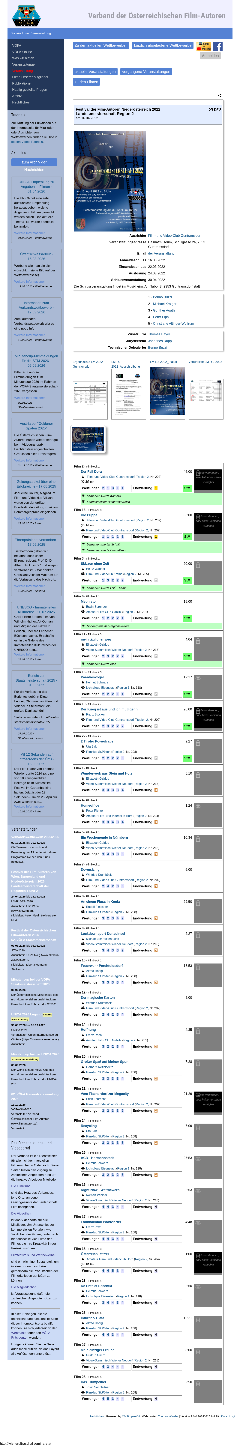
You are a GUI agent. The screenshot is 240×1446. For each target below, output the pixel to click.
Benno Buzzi (162, 297)
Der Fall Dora (91, 472)
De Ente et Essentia (96, 1286)
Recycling (89, 1126)
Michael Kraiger (164, 304)
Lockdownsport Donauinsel (103, 934)
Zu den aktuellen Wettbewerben (101, 45)
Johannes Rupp (160, 341)
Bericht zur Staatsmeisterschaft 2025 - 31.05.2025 (36, 680)
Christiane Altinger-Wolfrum (173, 323)
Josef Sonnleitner (95, 1387)
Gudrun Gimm (93, 1355)
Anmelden (210, 56)
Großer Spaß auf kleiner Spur (104, 1062)
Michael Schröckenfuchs (100, 938)
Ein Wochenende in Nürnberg (104, 837)
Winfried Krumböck (96, 874)
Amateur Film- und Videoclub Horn (107, 815)
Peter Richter (92, 810)
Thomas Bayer (159, 334)
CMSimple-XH (131, 1416)
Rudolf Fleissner (94, 906)
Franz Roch (91, 1035)
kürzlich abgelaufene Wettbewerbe (162, 45)
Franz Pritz (91, 1227)
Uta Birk (89, 746)
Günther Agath (164, 310)
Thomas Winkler (168, 1416)
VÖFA (16, 45)
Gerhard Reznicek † (97, 1067)
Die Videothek (21, 1213)
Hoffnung (88, 1030)
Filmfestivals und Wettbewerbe (33, 1255)
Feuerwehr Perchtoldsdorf (102, 966)
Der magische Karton (98, 997)
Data (224, 1416)
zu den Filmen (86, 82)
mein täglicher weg (96, 639)
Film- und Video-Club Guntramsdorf (174, 236)
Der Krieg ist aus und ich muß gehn (109, 709)
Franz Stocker (93, 714)
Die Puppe (89, 515)
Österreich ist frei (95, 1254)
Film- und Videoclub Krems (101, 574)
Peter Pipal (161, 317)
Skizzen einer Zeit (95, 564)
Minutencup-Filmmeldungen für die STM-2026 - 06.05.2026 (36, 360)
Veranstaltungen (24, 64)
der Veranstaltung (161, 253)
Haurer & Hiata (92, 1318)
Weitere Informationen (30, 233)
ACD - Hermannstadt (97, 1158)
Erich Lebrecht (93, 1099)
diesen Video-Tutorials (27, 142)
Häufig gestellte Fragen (29, 89)
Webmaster (19, 1333)
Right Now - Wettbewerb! (101, 1190)
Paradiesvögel (92, 677)
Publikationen (22, 83)
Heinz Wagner (93, 568)
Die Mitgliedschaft (23, 1287)
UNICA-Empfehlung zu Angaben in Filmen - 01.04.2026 (36, 186)
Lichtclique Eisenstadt (98, 687)
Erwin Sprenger (94, 606)
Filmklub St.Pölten (95, 751)
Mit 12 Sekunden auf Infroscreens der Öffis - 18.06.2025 (36, 759)
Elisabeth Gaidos (95, 644)
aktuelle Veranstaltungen (95, 72)
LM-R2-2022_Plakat (163, 361)
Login (232, 1416)
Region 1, (124, 687)
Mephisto (88, 601)
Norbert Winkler (94, 1195)
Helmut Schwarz (94, 682)
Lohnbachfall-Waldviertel (101, 1222)
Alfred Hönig (92, 970)
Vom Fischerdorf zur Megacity (105, 1094)
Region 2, (144, 476)
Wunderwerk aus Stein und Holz (106, 773)
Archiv (17, 96)
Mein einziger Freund (98, 1350)
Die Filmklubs (20, 1186)
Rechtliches (21, 102)
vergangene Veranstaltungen (146, 72)
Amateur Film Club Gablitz (101, 612)
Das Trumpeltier (93, 1382)
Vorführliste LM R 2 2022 (205, 361)
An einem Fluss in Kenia (100, 902)
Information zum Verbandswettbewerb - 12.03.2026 (36, 307)
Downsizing (90, 869)
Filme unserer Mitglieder (30, 77)
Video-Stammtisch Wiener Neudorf (107, 649)
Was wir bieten (23, 58)
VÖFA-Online (22, 52)
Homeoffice (90, 805)
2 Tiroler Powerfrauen (98, 741)
